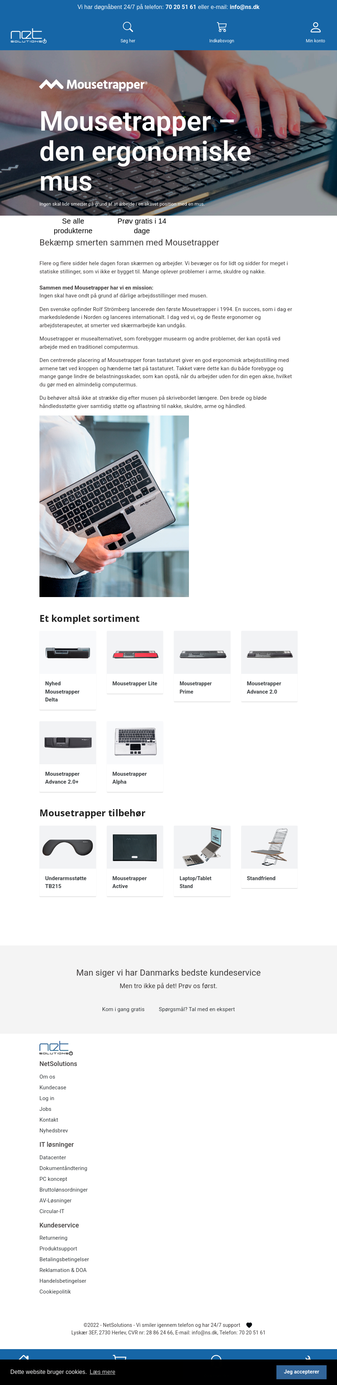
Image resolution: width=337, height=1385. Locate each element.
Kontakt (48, 1120)
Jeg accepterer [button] (301, 1372)
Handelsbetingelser (62, 1281)
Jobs (45, 1109)
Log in (46, 1098)
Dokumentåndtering (63, 1168)
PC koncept (53, 1179)
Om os (47, 1077)
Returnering (53, 1238)
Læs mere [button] (102, 1371)
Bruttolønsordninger (63, 1190)
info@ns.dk (245, 7)
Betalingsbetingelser (64, 1259)
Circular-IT (51, 1211)
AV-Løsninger (55, 1200)
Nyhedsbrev (53, 1130)
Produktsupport (58, 1248)
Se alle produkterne (73, 225)
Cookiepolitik (55, 1291)
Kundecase (52, 1087)
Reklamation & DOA (63, 1270)
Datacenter (52, 1157)
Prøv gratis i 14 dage (142, 225)
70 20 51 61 (180, 7)
